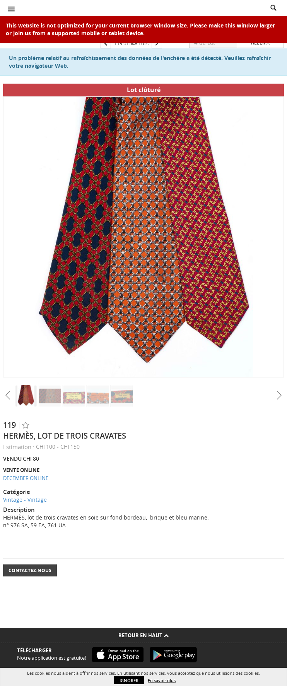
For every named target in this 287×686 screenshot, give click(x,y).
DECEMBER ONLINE (25, 478)
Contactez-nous (30, 570)
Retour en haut (143, 635)
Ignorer (129, 680)
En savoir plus (162, 680)
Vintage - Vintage (25, 499)
